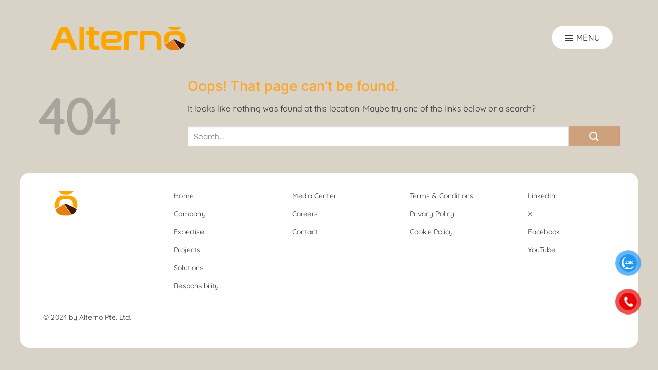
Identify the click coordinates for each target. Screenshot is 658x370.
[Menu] (582, 37)
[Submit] (594, 136)
